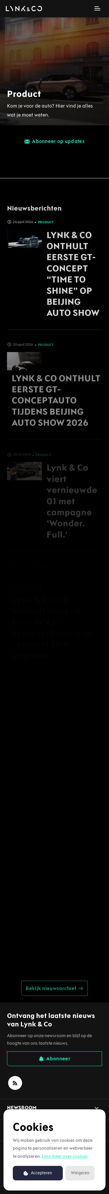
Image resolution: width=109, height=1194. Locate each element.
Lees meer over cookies (65, 1156)
